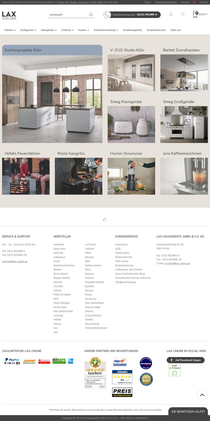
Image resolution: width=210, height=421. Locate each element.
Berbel (73, 2)
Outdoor (66, 30)
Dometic (58, 286)
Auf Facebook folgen (185, 360)
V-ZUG (93, 2)
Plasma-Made (92, 307)
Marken (9, 30)
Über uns (175, 30)
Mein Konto (121, 261)
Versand (185, 2)
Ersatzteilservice (156, 30)
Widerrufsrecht (123, 257)
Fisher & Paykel (62, 294)
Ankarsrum (59, 257)
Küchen (82, 30)
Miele (88, 252)
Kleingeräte (48, 30)
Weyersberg (92, 323)
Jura (56, 332)
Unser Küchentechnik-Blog (130, 273)
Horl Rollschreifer (63, 311)
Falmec (58, 290)
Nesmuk (89, 257)
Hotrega (58, 315)
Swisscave (91, 298)
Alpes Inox (59, 248)
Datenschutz (122, 252)
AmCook (58, 252)
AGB (118, 248)
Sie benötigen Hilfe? (188, 412)
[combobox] (71, 14)
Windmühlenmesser (96, 328)
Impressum (121, 244)
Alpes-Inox (83, 2)
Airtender (59, 244)
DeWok (58, 282)
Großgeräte (27, 30)
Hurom (57, 323)
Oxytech (89, 278)
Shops (148, 2)
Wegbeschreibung (125, 282)
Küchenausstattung (105, 30)
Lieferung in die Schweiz (128, 269)
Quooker (89, 286)
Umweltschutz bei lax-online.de (132, 278)
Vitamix (89, 311)
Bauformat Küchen (64, 265)
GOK (56, 298)
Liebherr (89, 248)
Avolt (57, 261)
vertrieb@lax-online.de (15, 261)
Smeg (61, 2)
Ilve (67, 2)
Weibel (89, 319)
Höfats (57, 319)
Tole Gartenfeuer (94, 303)
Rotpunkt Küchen (94, 282)
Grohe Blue (60, 307)
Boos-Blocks (61, 273)
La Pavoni (90, 244)
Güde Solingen (62, 303)
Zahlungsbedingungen (166, 2)
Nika (87, 261)
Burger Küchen (62, 278)
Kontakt (204, 2)
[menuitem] (71, 14)
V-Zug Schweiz (93, 315)
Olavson (89, 273)
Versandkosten (97, 410)
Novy (88, 269)
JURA (100, 2)
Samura (89, 290)
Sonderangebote (132, 30)
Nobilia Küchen (93, 265)
